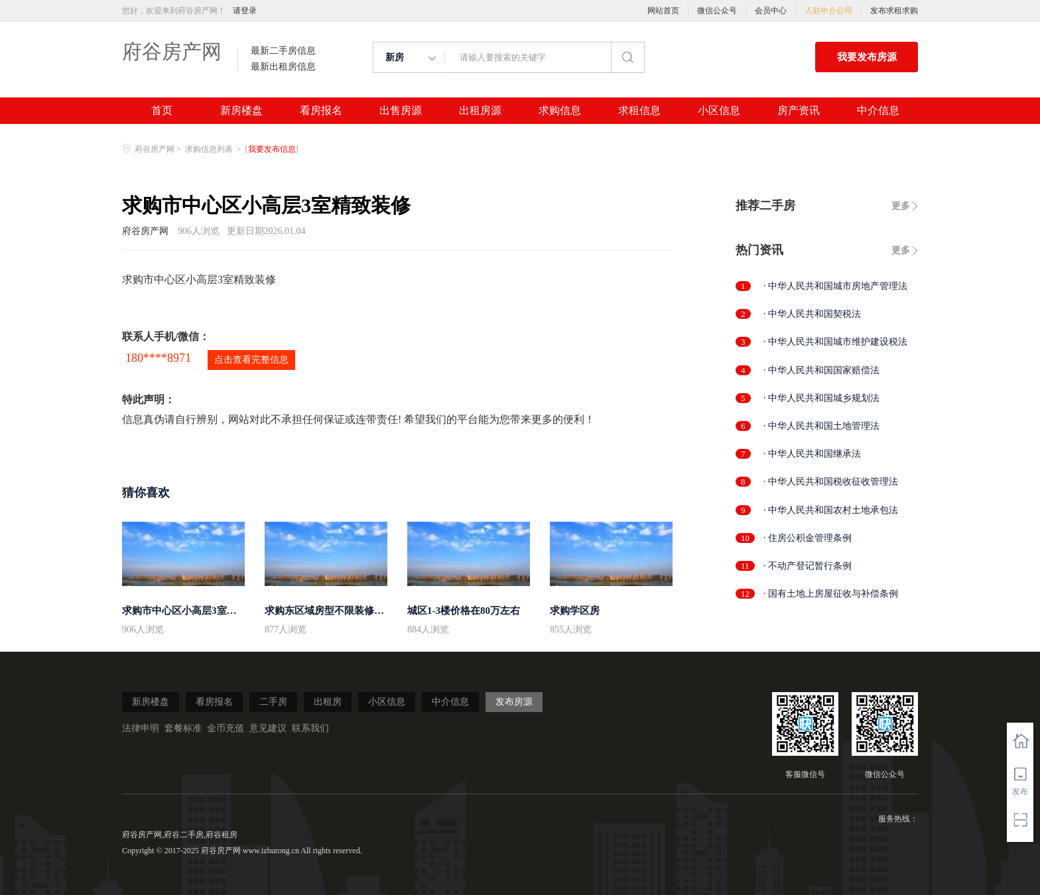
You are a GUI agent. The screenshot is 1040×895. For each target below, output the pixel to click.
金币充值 (225, 728)
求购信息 (560, 110)
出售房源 (400, 110)
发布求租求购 (894, 10)
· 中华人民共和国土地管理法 (821, 426)
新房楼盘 (241, 110)
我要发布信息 (272, 149)
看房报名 (321, 110)
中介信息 (878, 110)
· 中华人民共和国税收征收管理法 (830, 482)
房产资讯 (798, 110)
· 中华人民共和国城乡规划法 (821, 398)
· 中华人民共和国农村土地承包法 (830, 510)
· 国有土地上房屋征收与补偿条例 (830, 594)
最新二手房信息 (283, 51)
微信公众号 (717, 10)
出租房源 (480, 110)
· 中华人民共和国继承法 (812, 454)
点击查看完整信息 (251, 360)
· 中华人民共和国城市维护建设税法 (835, 342)
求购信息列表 (210, 149)
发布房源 (514, 702)
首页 (162, 110)
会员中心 (771, 10)
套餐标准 (183, 728)
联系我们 (310, 728)
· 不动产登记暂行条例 (807, 566)
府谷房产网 (172, 51)
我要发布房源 (867, 57)
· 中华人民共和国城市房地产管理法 (835, 286)
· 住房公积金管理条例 (807, 538)
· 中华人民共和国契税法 (812, 314)
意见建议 (268, 728)
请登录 (245, 10)
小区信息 (719, 110)
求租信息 (639, 110)
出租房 (328, 702)
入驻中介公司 (828, 10)
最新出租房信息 (283, 67)
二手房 (273, 702)
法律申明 (140, 728)
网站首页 (663, 10)
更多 (900, 206)
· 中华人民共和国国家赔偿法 (821, 370)
